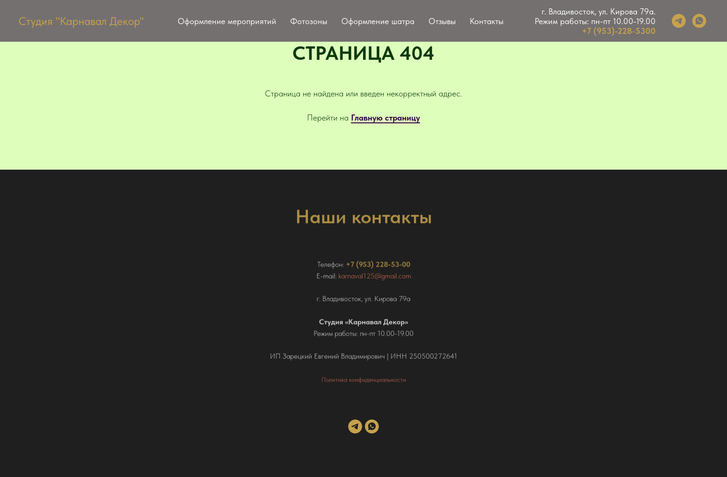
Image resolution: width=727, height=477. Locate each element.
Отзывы (442, 21)
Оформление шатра (378, 21)
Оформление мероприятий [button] (227, 21)
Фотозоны (308, 21)
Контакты (487, 21)
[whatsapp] (699, 21)
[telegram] (679, 21)
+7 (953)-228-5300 (619, 31)
